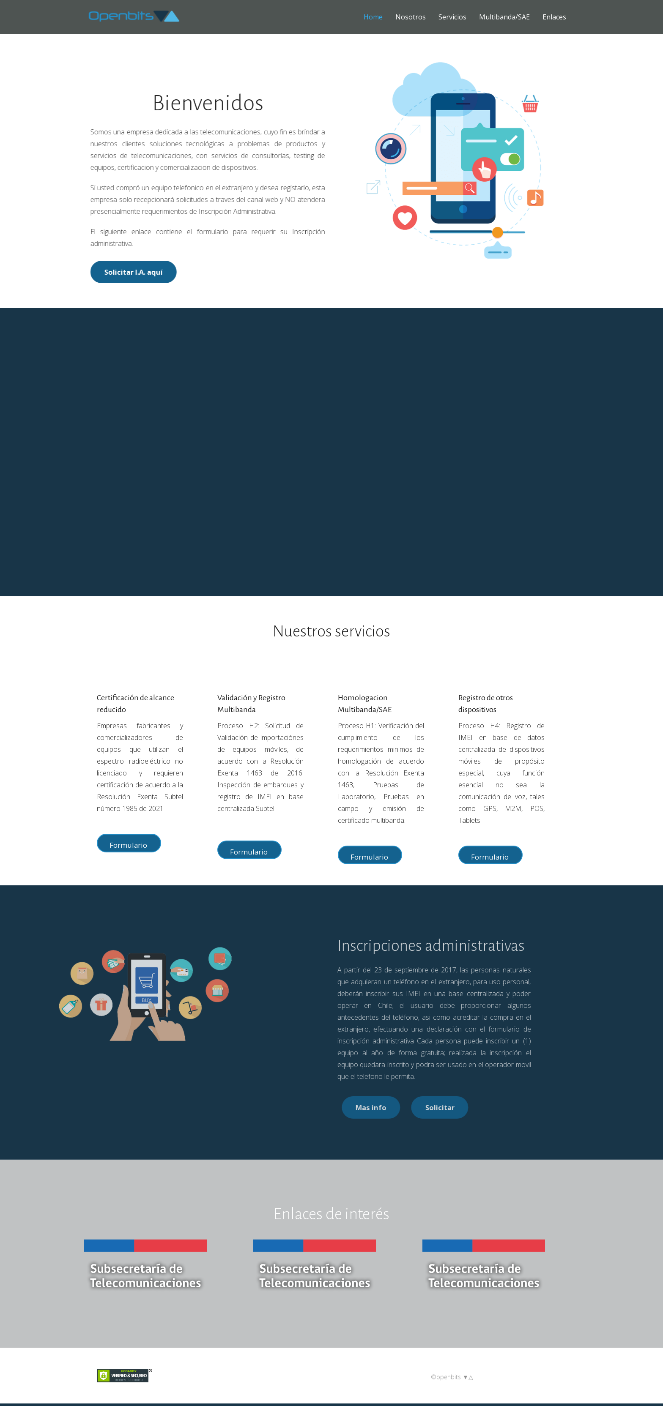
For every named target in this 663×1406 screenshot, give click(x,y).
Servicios (452, 17)
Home (373, 17)
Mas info (446, 1110)
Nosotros (410, 17)
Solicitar (519, 1110)
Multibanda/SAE (504, 17)
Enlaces (554, 17)
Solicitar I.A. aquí (125, 272)
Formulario (128, 845)
